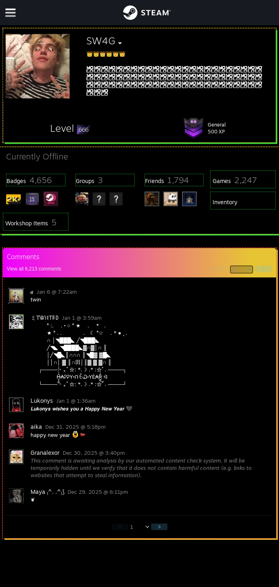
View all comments (34, 269)
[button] (70, 128)
